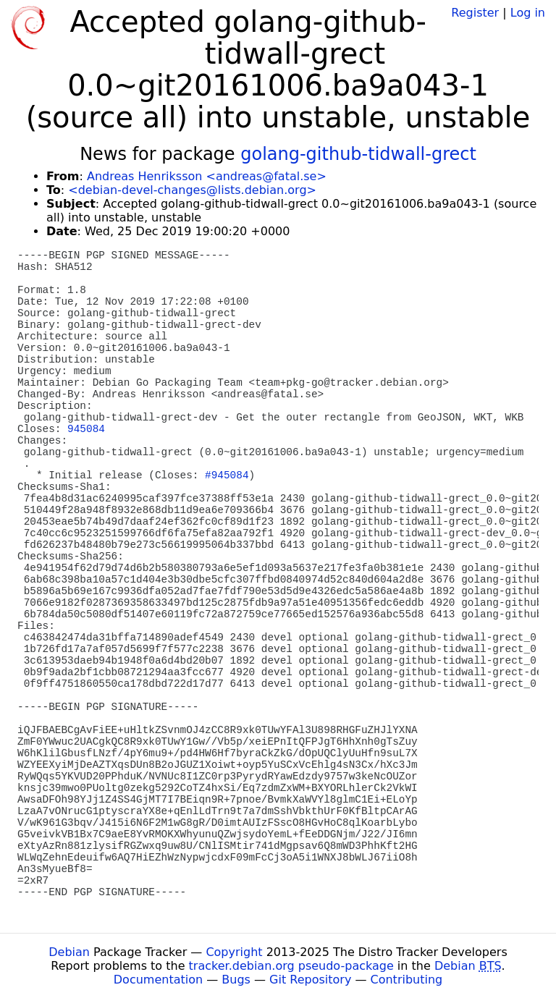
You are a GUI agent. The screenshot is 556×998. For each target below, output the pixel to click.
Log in (527, 13)
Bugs (236, 979)
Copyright (234, 952)
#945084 (226, 475)
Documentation (158, 979)
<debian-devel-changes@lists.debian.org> (192, 190)
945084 (86, 429)
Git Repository (310, 979)
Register (475, 13)
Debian (69, 952)
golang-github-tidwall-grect (358, 154)
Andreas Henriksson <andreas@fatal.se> (207, 176)
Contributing (407, 979)
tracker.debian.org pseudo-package (291, 966)
